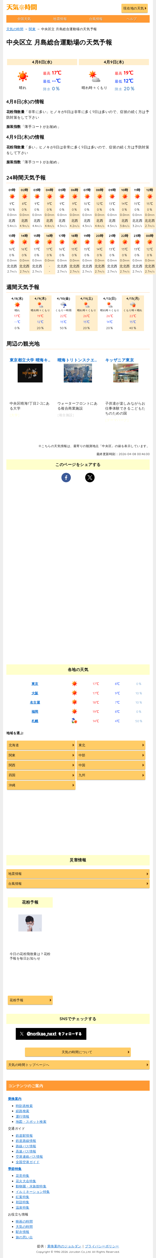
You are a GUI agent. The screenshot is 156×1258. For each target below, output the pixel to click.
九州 (82, 775)
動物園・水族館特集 (31, 1186)
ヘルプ (132, 19)
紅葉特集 (22, 1197)
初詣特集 (22, 1202)
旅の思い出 (24, 1237)
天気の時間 (15, 29)
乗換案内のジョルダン (64, 1246)
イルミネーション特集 (33, 1192)
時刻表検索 (24, 1106)
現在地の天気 (133, 8)
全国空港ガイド (28, 1162)
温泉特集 (22, 1207)
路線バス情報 (26, 1146)
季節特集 (15, 1169)
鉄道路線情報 (26, 1141)
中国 (82, 765)
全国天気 (24, 19)
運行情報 (22, 1116)
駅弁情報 (22, 1232)
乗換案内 (15, 1099)
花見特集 (22, 1176)
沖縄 (12, 785)
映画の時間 (24, 1221)
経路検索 (22, 1111)
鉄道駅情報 (24, 1135)
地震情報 (60, 19)
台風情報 (96, 19)
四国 (12, 775)
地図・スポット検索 (31, 1122)
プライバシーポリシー (102, 1246)
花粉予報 (16, 1000)
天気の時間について (77, 1052)
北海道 (14, 745)
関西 (12, 765)
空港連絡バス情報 (29, 1156)
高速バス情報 (26, 1151)
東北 (82, 745)
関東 (32, 29)
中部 (82, 755)
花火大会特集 (26, 1181)
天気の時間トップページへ (28, 1065)
